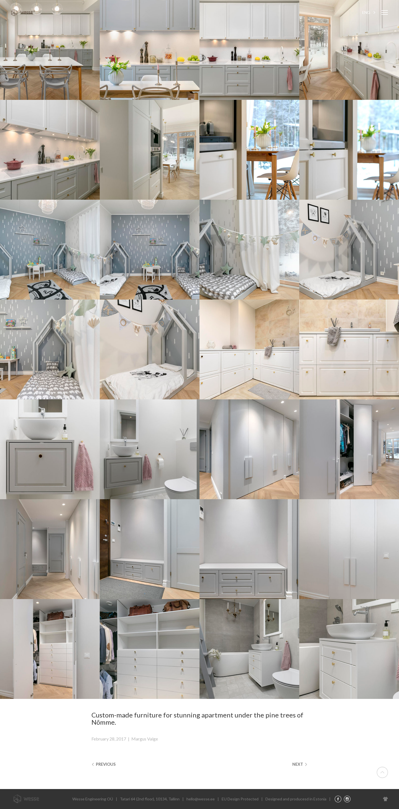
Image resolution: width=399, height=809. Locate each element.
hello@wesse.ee (200, 799)
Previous (104, 764)
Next (299, 764)
